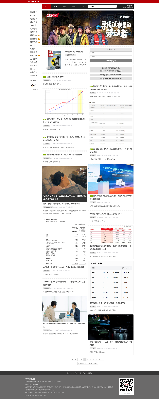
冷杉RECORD (48, 207)
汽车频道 (92, 202)
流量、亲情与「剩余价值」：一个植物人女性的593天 (61, 204)
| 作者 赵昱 (107, 348)
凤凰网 (39, 381)
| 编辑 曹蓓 (68, 80)
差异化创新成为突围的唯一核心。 (53, 162)
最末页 (101, 359)
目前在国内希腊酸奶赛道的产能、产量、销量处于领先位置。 (61, 334)
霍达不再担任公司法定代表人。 (52, 84)
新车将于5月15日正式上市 (97, 352)
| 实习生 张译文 (108, 93)
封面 (55, 7)
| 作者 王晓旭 (61, 80)
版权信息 (28, 384)
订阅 (82, 7)
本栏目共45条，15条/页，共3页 (87, 363)
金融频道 (46, 80)
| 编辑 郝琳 (107, 202)
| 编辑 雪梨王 (71, 207)
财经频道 (92, 155)
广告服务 (76, 373)
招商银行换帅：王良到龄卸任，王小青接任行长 (106, 214)
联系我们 (89, 373)
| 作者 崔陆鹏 (108, 155)
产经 (73, 7)
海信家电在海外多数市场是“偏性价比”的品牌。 (103, 310)
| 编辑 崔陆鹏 (114, 306)
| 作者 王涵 (107, 306)
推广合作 (83, 373)
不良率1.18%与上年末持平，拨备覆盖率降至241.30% (59, 292)
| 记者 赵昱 (60, 270)
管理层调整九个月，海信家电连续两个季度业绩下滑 (107, 303)
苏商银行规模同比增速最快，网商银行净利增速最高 (105, 96)
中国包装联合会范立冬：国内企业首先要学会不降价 (64, 155)
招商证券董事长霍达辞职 (55, 77)
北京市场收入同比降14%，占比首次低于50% (103, 159)
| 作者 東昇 (63, 207)
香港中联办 (51, 381)
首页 (46, 7)
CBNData (58, 381)
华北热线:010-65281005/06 (111, 75)
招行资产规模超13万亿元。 (98, 221)
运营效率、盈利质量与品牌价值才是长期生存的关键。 (59, 147)
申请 (32, 379)
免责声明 (35, 384)
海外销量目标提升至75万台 (51, 274)
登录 (127, 6)
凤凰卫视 (44, 381)
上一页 (80, 359)
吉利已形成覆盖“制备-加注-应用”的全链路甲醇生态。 (105, 206)
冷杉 (64, 7)
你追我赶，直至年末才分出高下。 (53, 129)
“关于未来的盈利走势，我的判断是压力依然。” (103, 256)
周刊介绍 (69, 373)
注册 (131, 6)
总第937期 (70, 55)
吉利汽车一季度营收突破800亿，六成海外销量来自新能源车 (63, 267)
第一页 (74, 359)
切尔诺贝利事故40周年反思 (74, 52)
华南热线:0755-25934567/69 (111, 79)
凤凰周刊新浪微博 (30, 381)
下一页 (95, 359)
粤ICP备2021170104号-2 (57, 392)
